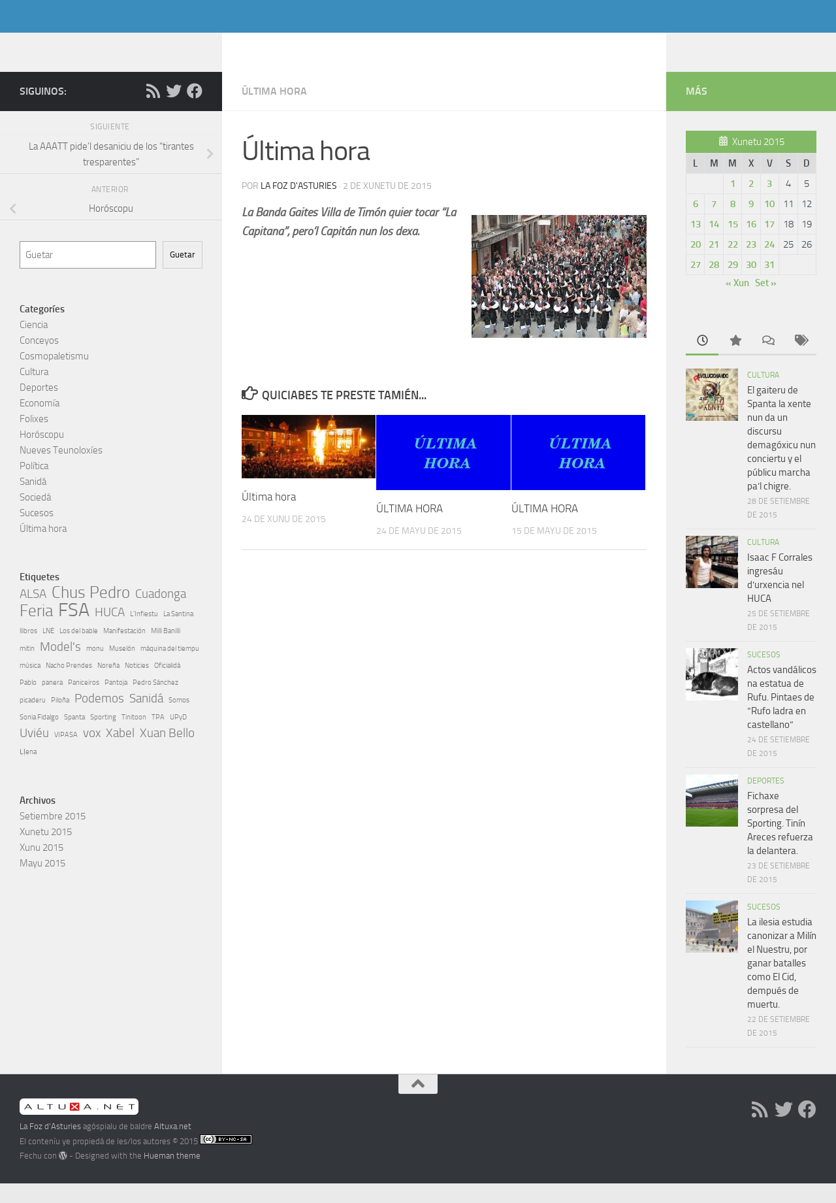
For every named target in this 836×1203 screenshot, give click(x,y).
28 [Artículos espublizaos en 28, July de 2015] (714, 284)
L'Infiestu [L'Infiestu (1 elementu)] (144, 633)
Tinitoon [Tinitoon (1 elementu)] (133, 737)
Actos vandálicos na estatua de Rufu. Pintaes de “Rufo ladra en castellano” (781, 717)
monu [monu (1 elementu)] (95, 668)
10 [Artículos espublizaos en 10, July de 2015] (769, 223)
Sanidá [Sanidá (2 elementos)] (146, 717)
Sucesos (37, 532)
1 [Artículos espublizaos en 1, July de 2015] (732, 203)
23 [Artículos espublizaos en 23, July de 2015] (751, 264)
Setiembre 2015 (53, 836)
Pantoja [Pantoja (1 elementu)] (115, 702)
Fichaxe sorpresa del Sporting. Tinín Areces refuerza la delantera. (780, 843)
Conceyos (39, 360)
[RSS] (153, 110)
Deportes (39, 407)
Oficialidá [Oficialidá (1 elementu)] (167, 685)
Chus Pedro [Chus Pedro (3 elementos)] (91, 612)
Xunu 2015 (41, 867)
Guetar (182, 274)
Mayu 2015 (42, 883)
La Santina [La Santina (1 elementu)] (178, 633)
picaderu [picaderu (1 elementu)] (33, 720)
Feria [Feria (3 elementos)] (36, 630)
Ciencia (34, 344)
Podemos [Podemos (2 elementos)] (99, 717)
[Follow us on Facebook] (194, 110)
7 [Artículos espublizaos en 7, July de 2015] (713, 223)
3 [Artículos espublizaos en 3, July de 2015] (769, 203)
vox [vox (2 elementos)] (92, 752)
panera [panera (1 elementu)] (52, 702)
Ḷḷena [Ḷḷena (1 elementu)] (28, 771)
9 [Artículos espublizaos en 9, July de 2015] (751, 223)
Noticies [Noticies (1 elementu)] (137, 685)
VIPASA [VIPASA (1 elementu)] (66, 754)
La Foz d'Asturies (116, 45)
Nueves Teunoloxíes (61, 470)
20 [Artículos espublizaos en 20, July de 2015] (695, 264)
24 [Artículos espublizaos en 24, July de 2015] (769, 264)
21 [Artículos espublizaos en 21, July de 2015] (714, 264)
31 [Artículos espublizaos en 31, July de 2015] (769, 284)
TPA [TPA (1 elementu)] (158, 737)
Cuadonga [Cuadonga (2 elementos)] (160, 613)
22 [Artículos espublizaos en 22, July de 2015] (733, 264)
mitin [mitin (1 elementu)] (27, 668)
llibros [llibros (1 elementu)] (28, 650)
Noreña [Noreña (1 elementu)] (108, 685)
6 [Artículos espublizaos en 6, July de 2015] (695, 223)
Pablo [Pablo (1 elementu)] (28, 702)
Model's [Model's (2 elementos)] (60, 666)
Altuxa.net (172, 1146)
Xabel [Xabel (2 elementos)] (120, 752)
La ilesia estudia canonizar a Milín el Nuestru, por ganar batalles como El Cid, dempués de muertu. (781, 983)
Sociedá (35, 517)
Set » (766, 302)
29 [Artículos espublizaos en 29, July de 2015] (733, 284)
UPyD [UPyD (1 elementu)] (178, 737)
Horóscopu (42, 454)
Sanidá (33, 501)
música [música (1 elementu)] (30, 685)
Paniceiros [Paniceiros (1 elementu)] (83, 702)
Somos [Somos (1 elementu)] (179, 720)
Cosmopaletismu (54, 376)
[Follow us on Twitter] (174, 110)
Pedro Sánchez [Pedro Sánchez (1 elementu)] (155, 702)
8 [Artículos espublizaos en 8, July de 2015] (732, 223)
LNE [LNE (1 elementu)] (48, 650)
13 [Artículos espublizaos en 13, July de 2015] (695, 244)
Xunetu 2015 (46, 851)
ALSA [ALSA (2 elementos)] (33, 613)
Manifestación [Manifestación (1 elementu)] (124, 650)
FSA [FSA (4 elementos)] (73, 630)
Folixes (34, 438)
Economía (39, 423)
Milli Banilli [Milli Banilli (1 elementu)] (165, 650)
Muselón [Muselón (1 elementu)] (122, 668)
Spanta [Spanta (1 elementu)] (74, 737)
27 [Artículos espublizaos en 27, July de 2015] (695, 284)
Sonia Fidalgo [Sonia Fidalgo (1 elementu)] (39, 737)
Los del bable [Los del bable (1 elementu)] (78, 650)
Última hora (274, 111)
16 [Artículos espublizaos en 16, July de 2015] (751, 244)
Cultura (34, 391)
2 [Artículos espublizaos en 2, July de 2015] (751, 203)
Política (34, 485)
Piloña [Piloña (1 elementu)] (60, 720)
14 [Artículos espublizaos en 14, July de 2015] (714, 244)
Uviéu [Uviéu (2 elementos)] (34, 752)
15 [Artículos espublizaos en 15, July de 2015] (733, 244)
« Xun (737, 302)
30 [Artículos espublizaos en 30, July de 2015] (751, 284)
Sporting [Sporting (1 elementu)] (103, 737)
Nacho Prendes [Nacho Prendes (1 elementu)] (69, 685)
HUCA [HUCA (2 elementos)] (110, 631)
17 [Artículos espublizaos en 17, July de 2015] (769, 244)
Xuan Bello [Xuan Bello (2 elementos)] (167, 752)
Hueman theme (172, 1175)
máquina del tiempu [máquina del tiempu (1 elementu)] (169, 668)
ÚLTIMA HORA (409, 528)
